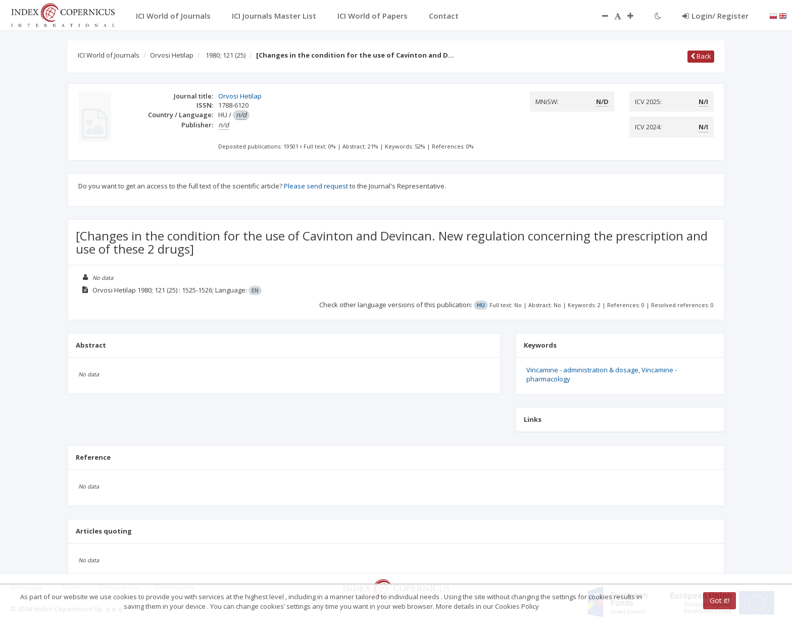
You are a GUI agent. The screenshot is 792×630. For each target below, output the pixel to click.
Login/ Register (715, 16)
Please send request (316, 185)
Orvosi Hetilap (171, 55)
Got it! (719, 600)
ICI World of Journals (108, 55)
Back (700, 56)
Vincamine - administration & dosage (582, 369)
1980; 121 (225, 55)
